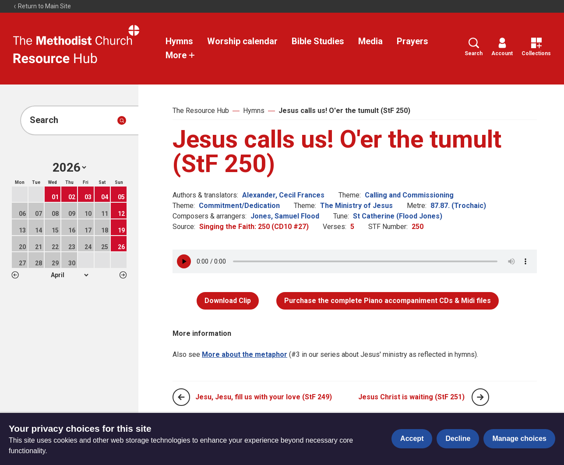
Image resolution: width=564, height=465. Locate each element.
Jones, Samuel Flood (284, 216)
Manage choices (519, 438)
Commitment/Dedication (239, 205)
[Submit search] (121, 120)
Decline (457, 438)
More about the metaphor (244, 354)
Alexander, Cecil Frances (283, 195)
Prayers (412, 41)
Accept (411, 438)
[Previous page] (181, 397)
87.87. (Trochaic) (458, 205)
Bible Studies (318, 41)
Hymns (179, 41)
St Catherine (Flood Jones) (397, 216)
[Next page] (480, 397)
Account (502, 47)
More (180, 55)
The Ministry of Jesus (356, 205)
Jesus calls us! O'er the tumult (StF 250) (344, 110)
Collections (536, 47)
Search (474, 47)
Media (370, 41)
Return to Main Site (42, 6)
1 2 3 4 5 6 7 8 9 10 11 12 (69, 275)
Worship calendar (242, 41)
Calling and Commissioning (409, 195)
